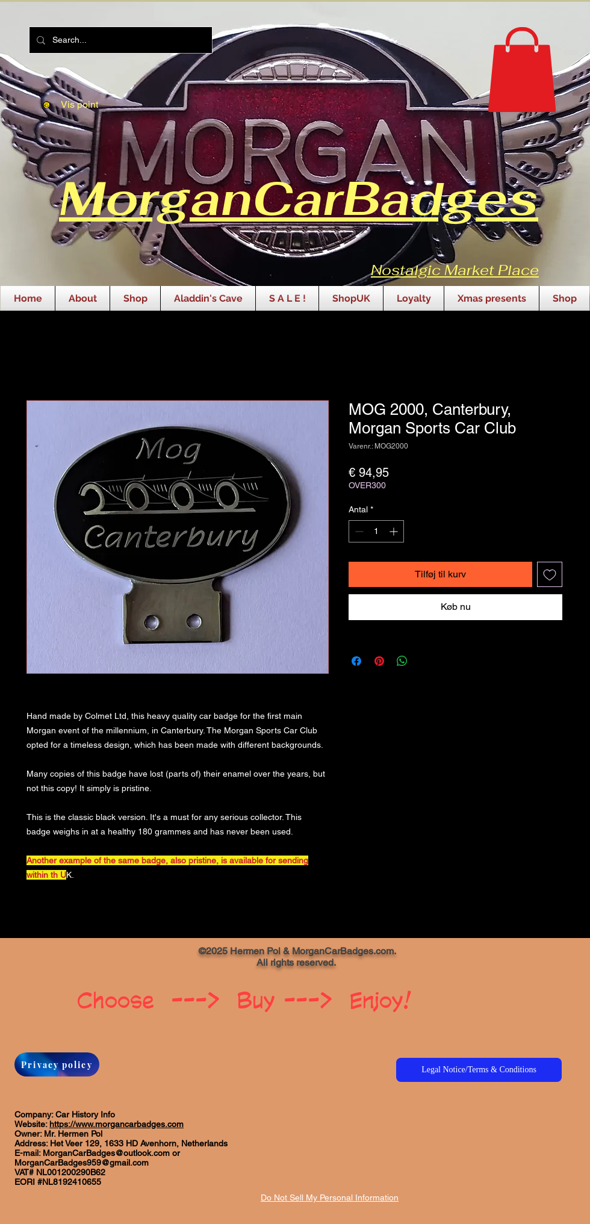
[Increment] (394, 531)
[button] (521, 69)
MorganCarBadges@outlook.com (106, 1153)
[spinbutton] (376, 531)
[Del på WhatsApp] (402, 661)
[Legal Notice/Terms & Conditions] (479, 1070)
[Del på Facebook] (356, 661)
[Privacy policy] (56, 1064)
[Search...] (119, 40)
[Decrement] (357, 531)
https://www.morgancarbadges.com (116, 1124)
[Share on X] (425, 661)
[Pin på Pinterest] (379, 661)
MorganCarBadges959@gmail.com (81, 1162)
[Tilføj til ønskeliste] (549, 574)
